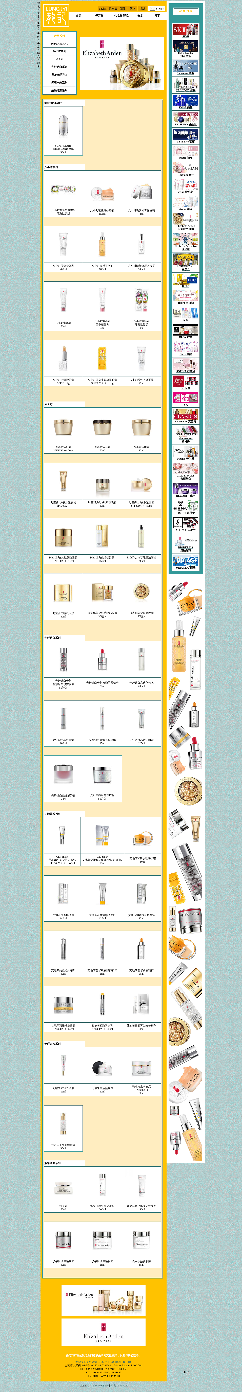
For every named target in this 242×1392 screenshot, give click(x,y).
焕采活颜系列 (52, 1163)
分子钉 (48, 404)
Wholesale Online (99, 1385)
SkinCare (123, 1385)
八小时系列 (51, 167)
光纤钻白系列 (52, 637)
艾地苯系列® (52, 814)
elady (113, 1385)
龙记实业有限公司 (86, 1362)
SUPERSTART (53, 103)
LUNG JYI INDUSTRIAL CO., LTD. (114, 1362)
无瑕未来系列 (52, 1043)
